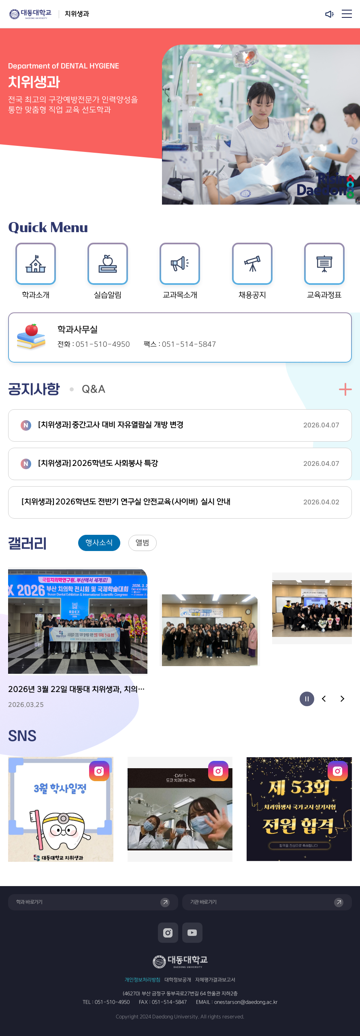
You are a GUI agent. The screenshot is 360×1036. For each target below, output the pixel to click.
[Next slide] (341, 699)
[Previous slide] (324, 699)
